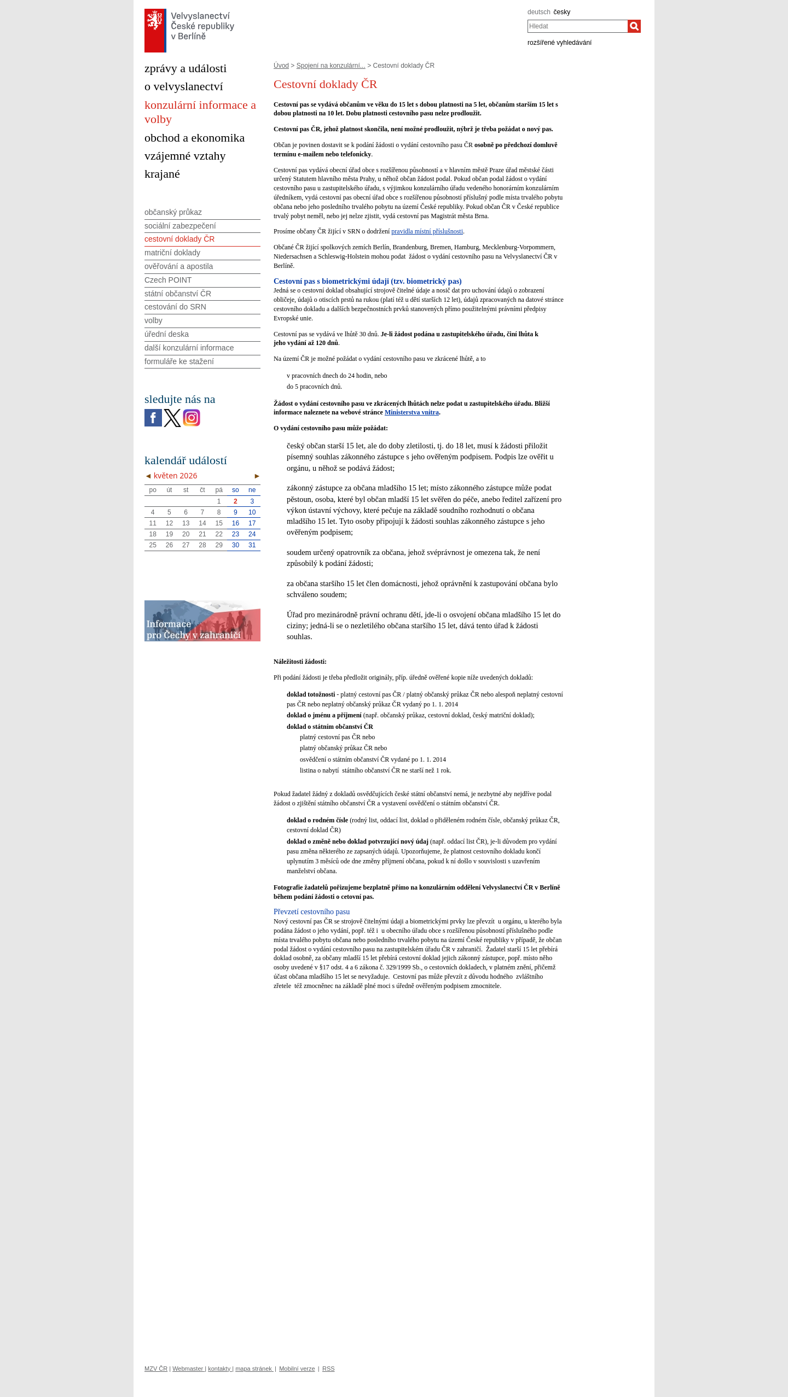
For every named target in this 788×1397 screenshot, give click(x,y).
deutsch (539, 12)
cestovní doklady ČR (179, 239)
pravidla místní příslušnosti (427, 231)
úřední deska (166, 334)
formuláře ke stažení (179, 361)
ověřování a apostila (178, 266)
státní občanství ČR (177, 293)
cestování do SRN (175, 306)
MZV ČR (155, 1368)
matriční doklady (172, 252)
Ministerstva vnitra (412, 412)
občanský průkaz (173, 212)
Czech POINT (168, 280)
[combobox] (578, 26)
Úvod (281, 65)
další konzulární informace (189, 347)
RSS (328, 1368)
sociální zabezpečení (180, 225)
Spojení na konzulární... (331, 65)
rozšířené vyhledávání (560, 42)
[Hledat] (634, 26)
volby (153, 320)
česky (562, 12)
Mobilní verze (297, 1368)
